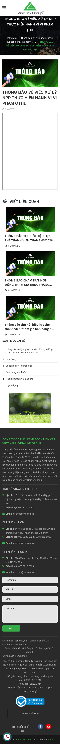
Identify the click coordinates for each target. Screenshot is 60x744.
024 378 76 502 (26, 507)
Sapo (51, 739)
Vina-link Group (24, 739)
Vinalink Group (30, 713)
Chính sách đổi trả (40, 640)
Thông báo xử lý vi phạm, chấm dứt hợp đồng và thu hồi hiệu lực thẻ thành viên (27, 350)
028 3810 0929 (26, 566)
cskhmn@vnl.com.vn (24, 543)
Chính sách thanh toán (14, 644)
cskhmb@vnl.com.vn (24, 514)
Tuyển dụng (10, 385)
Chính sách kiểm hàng (14, 656)
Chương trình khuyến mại (17, 366)
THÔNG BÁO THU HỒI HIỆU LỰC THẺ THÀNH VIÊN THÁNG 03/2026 (29, 238)
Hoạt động (9, 359)
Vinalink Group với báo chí (17, 379)
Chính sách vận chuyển (15, 640)
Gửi (11, 628)
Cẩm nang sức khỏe (14, 372)
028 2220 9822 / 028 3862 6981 (34, 537)
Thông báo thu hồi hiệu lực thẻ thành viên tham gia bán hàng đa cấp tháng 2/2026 (29, 327)
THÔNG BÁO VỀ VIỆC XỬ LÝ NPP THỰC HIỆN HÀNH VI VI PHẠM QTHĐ (29, 97)
